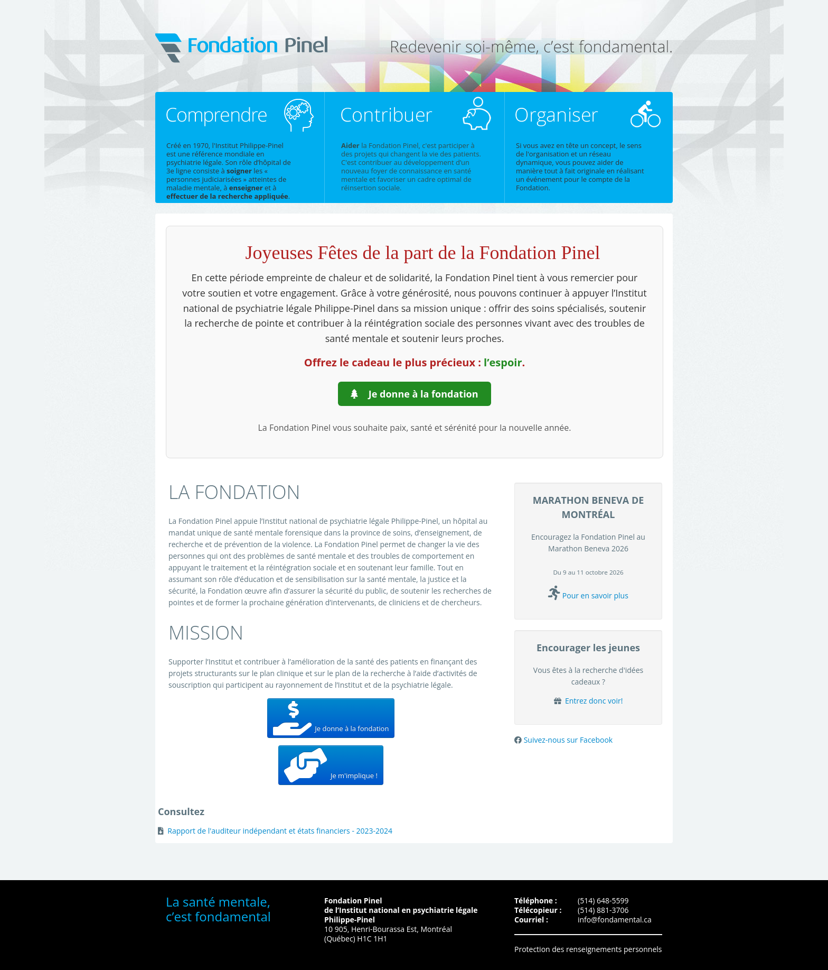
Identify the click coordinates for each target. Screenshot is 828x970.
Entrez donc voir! (593, 701)
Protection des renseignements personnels (588, 949)
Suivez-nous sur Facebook (568, 740)
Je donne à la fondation (414, 393)
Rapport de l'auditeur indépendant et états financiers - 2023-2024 (279, 831)
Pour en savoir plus (595, 595)
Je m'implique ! (331, 765)
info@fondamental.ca (615, 919)
